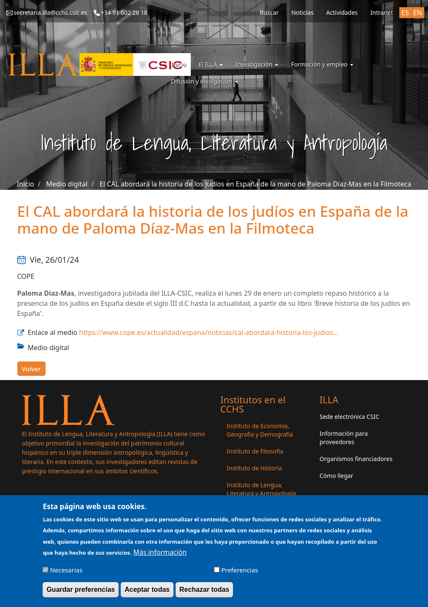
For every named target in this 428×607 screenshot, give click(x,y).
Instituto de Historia (254, 468)
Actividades (342, 12)
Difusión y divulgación (204, 81)
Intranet (382, 12)
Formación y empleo (322, 64)
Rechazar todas (204, 592)
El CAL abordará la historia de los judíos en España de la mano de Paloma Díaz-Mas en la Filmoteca (255, 184)
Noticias (302, 12)
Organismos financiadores (356, 459)
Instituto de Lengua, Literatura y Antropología (261, 489)
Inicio (178, 64)
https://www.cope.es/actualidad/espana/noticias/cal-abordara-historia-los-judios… (209, 332)
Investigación (257, 64)
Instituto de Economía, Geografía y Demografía (260, 430)
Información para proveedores (344, 437)
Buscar (269, 12)
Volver (31, 368)
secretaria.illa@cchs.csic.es (50, 12)
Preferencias (239, 573)
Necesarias (66, 573)
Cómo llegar (336, 476)
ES (405, 12)
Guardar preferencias (80, 592)
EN (417, 12)
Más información (160, 555)
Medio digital (66, 184)
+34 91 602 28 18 (124, 12)
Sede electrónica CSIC (349, 417)
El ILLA (211, 64)
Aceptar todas (147, 592)
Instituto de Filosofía (255, 451)
